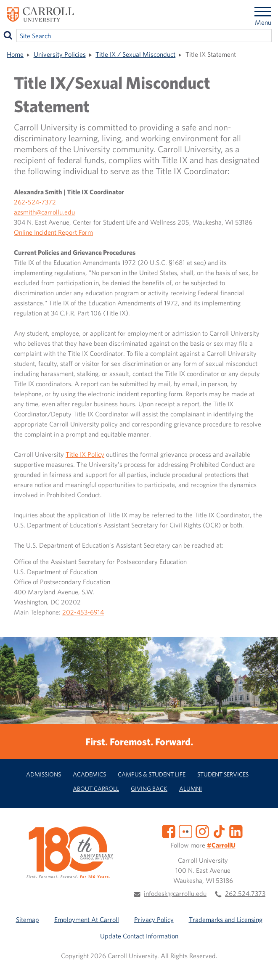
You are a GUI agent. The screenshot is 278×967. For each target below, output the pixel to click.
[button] (262, 951)
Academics (89, 774)
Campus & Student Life (151, 774)
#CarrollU (221, 845)
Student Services (223, 774)
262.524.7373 (245, 893)
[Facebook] (168, 831)
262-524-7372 (35, 202)
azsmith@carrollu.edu (44, 212)
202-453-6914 (83, 612)
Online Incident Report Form (53, 232)
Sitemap (27, 919)
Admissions (43, 774)
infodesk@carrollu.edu (175, 893)
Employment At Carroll (86, 919)
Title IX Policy (85, 454)
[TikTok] (219, 831)
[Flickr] (185, 831)
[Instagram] (202, 831)
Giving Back (149, 788)
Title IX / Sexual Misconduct (135, 54)
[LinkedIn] (236, 831)
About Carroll (96, 788)
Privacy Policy (154, 919)
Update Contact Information (139, 936)
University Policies (60, 54)
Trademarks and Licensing (225, 919)
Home (15, 54)
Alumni (190, 788)
